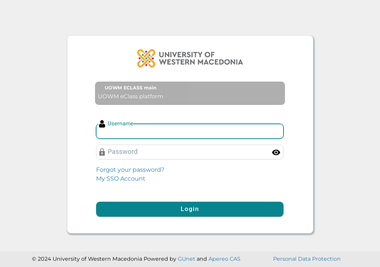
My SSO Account (120, 178)
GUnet (186, 259)
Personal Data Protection (307, 259)
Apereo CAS (224, 259)
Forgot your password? (130, 169)
